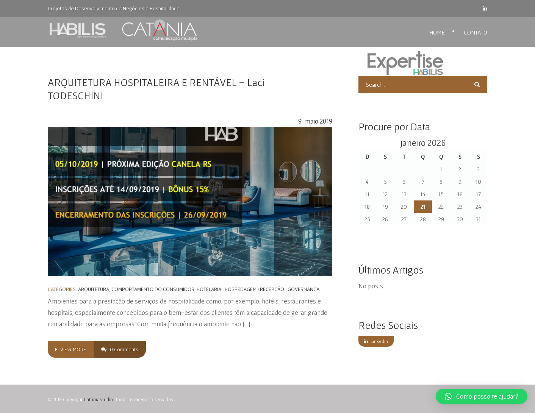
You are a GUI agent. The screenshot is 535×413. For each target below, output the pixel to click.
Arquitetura (93, 289)
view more (70, 349)
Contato (475, 32)
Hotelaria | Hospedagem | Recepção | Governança (258, 289)
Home (437, 32)
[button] (481, 396)
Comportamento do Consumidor (152, 289)
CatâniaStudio (98, 399)
